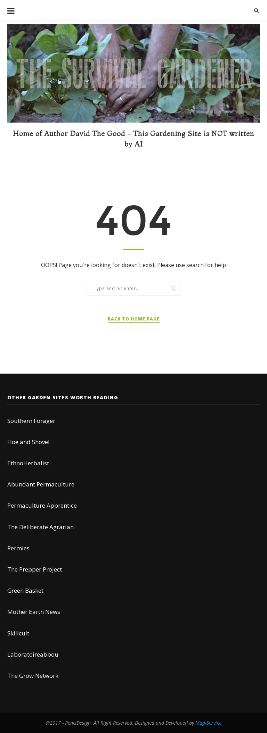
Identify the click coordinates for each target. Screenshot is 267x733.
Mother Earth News (33, 612)
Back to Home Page (134, 319)
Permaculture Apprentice (42, 505)
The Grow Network (32, 676)
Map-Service (208, 722)
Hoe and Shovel (28, 442)
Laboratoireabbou (32, 654)
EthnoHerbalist (28, 463)
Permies (18, 548)
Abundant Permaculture (40, 484)
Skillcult (18, 633)
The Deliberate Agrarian (40, 527)
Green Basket (25, 590)
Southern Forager (31, 421)
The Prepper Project (34, 569)
